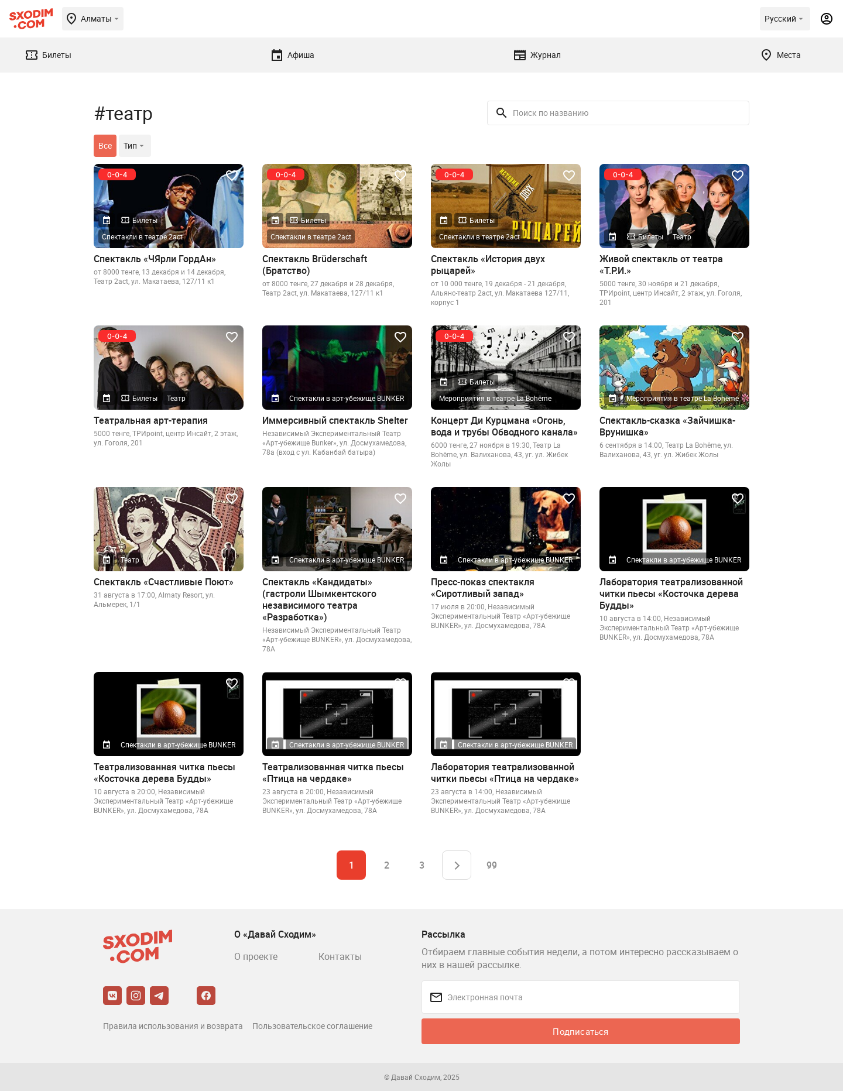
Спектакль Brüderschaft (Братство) (314, 264)
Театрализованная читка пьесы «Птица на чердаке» (333, 772)
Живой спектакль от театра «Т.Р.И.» (661, 264)
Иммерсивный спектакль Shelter (335, 420)
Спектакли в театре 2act (142, 236)
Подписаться (580, 1031)
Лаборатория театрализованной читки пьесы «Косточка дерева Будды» (671, 593)
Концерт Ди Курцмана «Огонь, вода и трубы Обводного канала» (504, 426)
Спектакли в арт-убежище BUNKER (346, 398)
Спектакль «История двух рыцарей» (488, 264)
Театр (682, 236)
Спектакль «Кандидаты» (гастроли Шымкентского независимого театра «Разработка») (319, 599)
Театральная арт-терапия (151, 420)
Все (105, 145)
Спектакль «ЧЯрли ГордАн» (155, 259)
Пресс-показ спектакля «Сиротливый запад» (482, 587)
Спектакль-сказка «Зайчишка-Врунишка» (667, 426)
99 (491, 865)
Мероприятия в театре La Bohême (495, 398)
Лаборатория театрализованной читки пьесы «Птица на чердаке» (505, 772)
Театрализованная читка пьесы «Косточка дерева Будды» (164, 772)
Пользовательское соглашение (312, 1025)
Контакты (340, 956)
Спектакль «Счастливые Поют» (164, 582)
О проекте (255, 956)
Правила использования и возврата (173, 1025)
